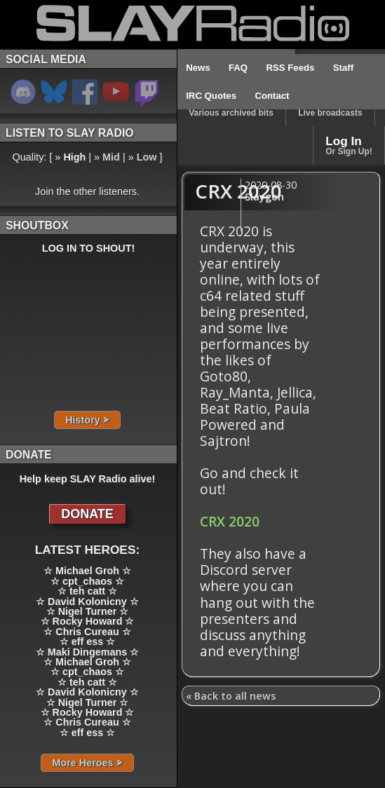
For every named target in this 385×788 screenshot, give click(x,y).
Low (147, 157)
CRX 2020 (229, 521)
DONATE (87, 514)
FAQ (238, 67)
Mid (111, 157)
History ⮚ (87, 420)
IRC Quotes (211, 95)
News (198, 67)
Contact (272, 95)
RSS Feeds (290, 67)
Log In (348, 145)
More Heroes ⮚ (87, 762)
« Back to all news (231, 695)
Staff (343, 67)
